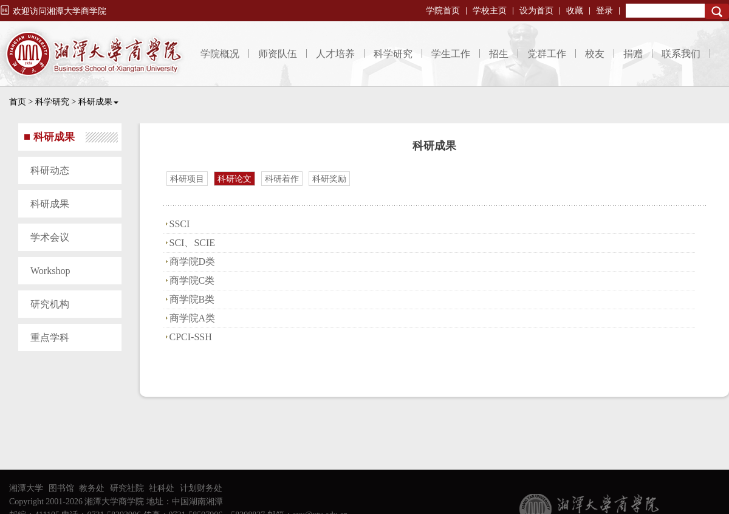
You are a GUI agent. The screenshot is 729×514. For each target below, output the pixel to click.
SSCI (179, 224)
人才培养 (335, 54)
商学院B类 (192, 299)
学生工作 (450, 54)
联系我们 (681, 54)
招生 (498, 54)
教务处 (91, 488)
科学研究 (393, 54)
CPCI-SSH (190, 337)
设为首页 (536, 10)
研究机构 (49, 304)
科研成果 (98, 101)
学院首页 (443, 10)
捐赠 (633, 54)
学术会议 (49, 237)
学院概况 (219, 54)
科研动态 (49, 170)
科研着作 (282, 178)
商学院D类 (192, 261)
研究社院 (127, 488)
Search (717, 11)
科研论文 (234, 178)
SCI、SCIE (192, 243)
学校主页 (490, 10)
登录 (604, 10)
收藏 (574, 10)
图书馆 (61, 488)
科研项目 (187, 178)
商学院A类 (192, 318)
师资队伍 (277, 54)
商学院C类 (192, 280)
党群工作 (546, 54)
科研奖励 (329, 178)
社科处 (161, 488)
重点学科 (49, 337)
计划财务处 (201, 488)
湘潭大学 (26, 488)
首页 (17, 101)
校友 (594, 54)
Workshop (50, 271)
